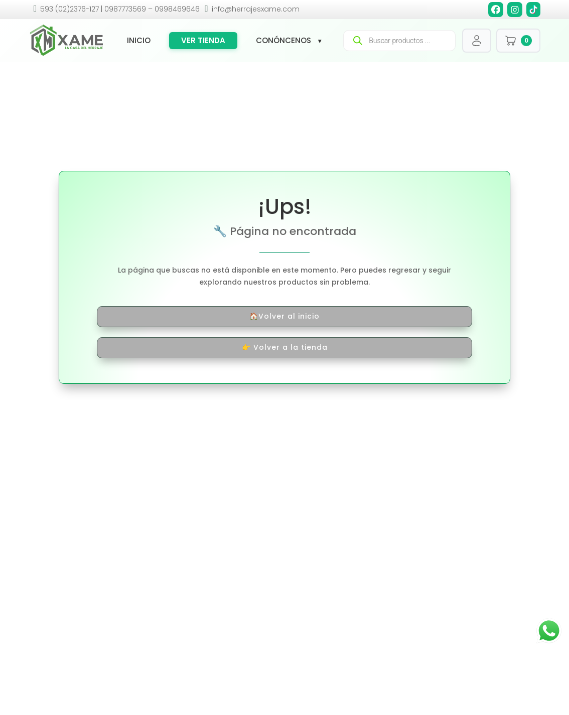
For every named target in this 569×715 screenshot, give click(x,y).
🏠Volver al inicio (284, 316)
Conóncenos (283, 40)
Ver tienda (203, 40)
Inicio (139, 40)
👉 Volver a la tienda (285, 347)
